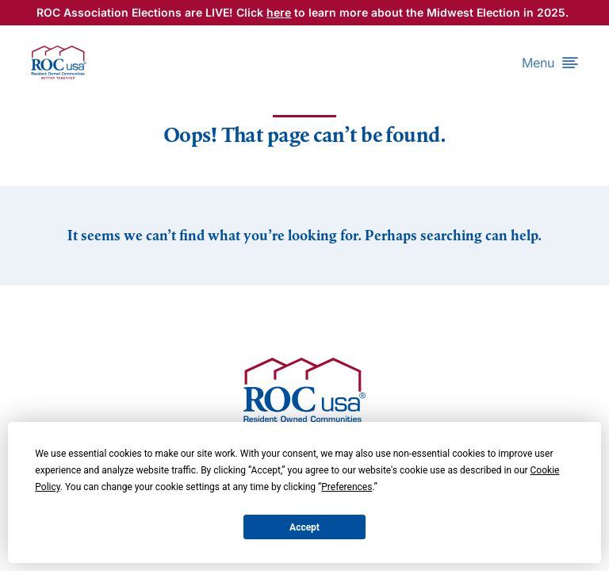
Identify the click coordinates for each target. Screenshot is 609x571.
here (278, 12)
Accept (304, 527)
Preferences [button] (346, 486)
